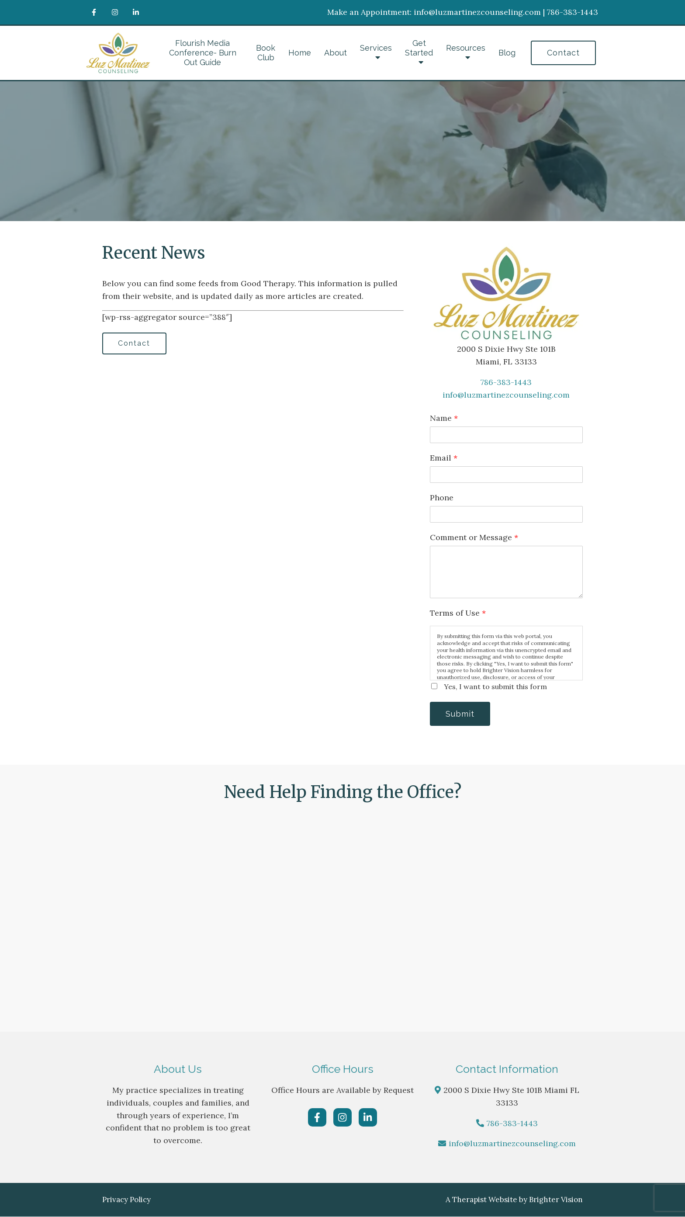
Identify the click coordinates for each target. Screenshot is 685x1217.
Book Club (265, 52)
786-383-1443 (506, 382)
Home (299, 52)
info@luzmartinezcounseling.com (506, 395)
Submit (460, 713)
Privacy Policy (126, 1200)
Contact (563, 52)
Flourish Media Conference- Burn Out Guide (202, 52)
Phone (441, 497)
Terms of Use (458, 613)
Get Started (419, 47)
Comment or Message (474, 537)
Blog (506, 52)
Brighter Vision (556, 1200)
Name (444, 418)
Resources (465, 47)
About (335, 52)
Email (443, 458)
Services (376, 47)
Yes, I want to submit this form (495, 686)
